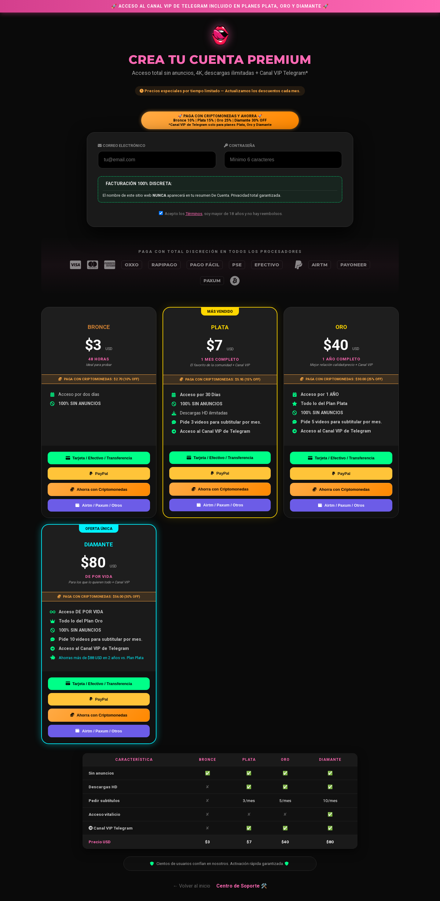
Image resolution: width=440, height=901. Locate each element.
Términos (193, 213)
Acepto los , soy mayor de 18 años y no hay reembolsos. (221, 213)
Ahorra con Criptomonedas (98, 489)
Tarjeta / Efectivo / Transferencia (99, 458)
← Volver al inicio (191, 886)
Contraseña (239, 145)
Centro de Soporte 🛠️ (241, 886)
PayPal (99, 473)
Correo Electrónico (121, 145)
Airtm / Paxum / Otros (98, 505)
